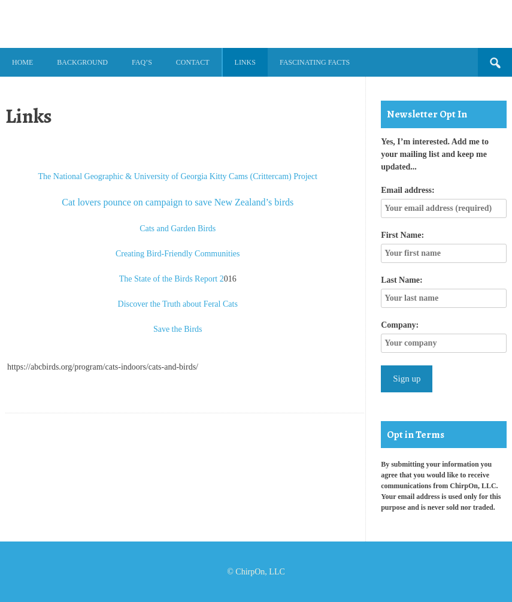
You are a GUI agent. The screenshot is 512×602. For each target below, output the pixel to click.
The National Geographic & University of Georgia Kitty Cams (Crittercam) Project (177, 176)
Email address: (408, 190)
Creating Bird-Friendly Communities (178, 253)
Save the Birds (177, 329)
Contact (193, 62)
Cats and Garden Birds (178, 228)
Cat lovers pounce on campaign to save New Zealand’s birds (177, 202)
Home (22, 62)
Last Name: (402, 280)
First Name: (402, 235)
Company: (400, 324)
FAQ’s (142, 62)
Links (245, 62)
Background (82, 62)
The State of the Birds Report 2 (171, 278)
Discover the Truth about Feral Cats (178, 304)
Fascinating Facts (315, 62)
